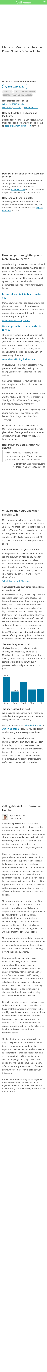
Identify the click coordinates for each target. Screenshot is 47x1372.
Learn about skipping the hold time (18, 359)
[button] (44, 2)
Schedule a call (31, 107)
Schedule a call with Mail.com (16, 581)
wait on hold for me (11, 728)
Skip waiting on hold (11, 107)
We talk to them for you (13, 104)
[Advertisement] (23, 150)
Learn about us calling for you (16, 320)
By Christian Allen (18, 815)
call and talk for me (32, 725)
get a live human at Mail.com (18, 125)
